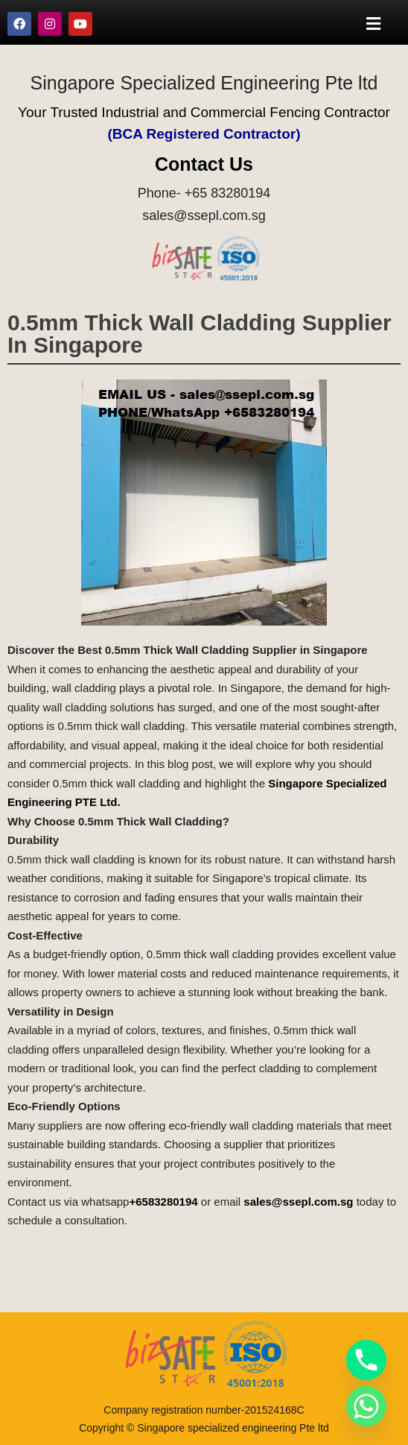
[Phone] (366, 1360)
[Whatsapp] (366, 1406)
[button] (373, 23)
